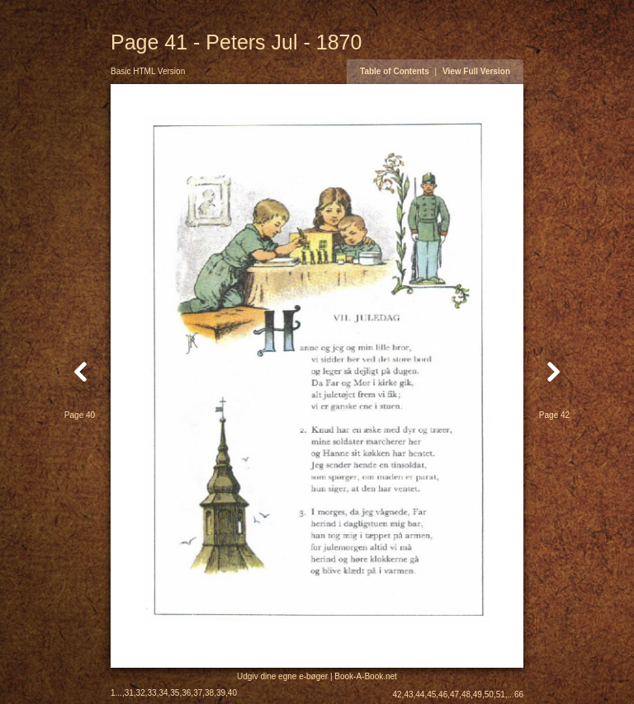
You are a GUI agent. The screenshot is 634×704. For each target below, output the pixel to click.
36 (186, 692)
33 (152, 692)
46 (442, 694)
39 (220, 692)
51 (500, 694)
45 (431, 694)
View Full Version (476, 71)
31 (129, 692)
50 (489, 694)
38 (209, 692)
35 (174, 692)
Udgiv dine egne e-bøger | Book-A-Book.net (317, 676)
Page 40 (79, 415)
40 (232, 692)
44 (419, 694)
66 (518, 694)
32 (140, 692)
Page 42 (554, 415)
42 (396, 694)
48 (466, 694)
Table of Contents (394, 71)
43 (408, 694)
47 (454, 694)
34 (163, 692)
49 (477, 694)
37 (197, 692)
